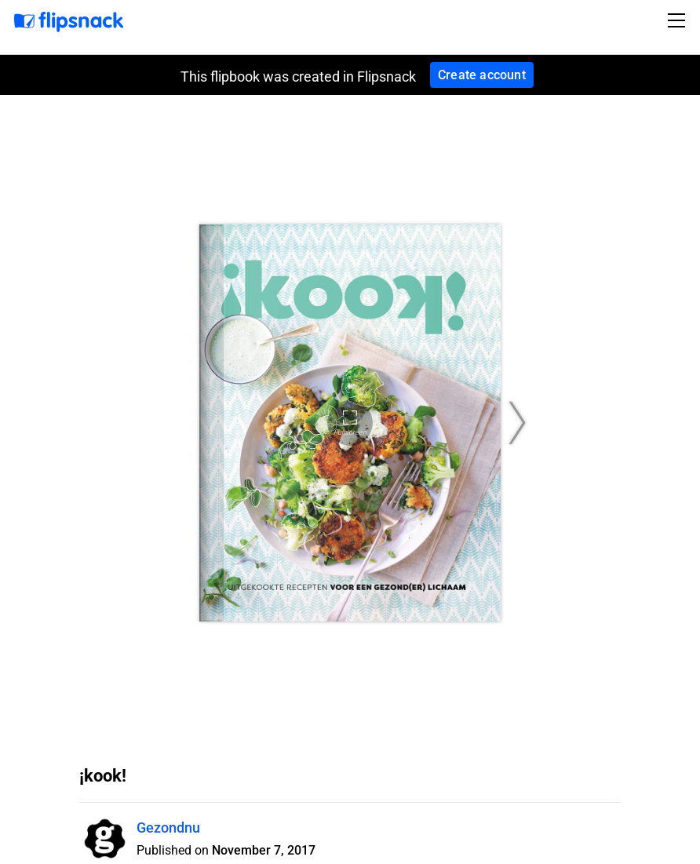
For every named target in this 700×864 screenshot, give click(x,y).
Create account (482, 74)
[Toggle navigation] (679, 20)
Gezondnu (168, 827)
